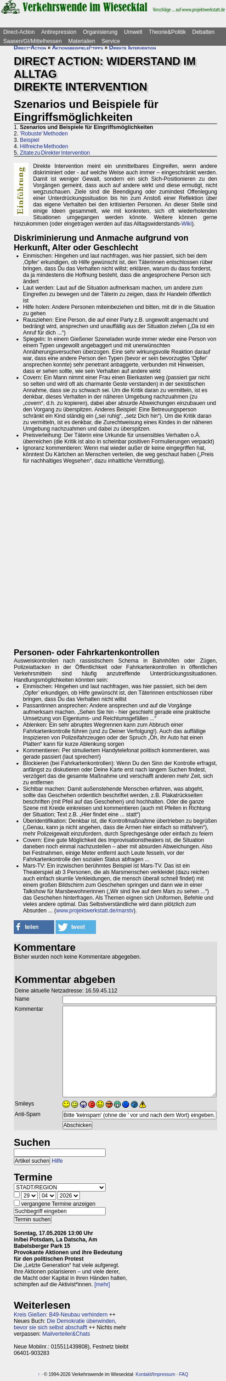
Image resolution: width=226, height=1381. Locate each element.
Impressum (164, 1374)
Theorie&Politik (167, 32)
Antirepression (59, 32)
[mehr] (102, 1284)
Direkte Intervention (132, 47)
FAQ (183, 1374)
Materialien (81, 41)
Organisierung (100, 32)
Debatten (203, 32)
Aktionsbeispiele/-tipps (77, 47)
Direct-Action (19, 32)
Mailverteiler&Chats (66, 1334)
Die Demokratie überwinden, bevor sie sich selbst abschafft (65, 1324)
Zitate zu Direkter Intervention (55, 153)
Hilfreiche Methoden (44, 146)
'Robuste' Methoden (44, 133)
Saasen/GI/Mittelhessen (32, 41)
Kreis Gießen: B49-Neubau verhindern (60, 1314)
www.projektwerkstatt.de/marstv (95, 910)
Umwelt (133, 32)
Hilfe (57, 1161)
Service (111, 41)
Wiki (186, 224)
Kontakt (143, 1374)
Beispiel (29, 140)
